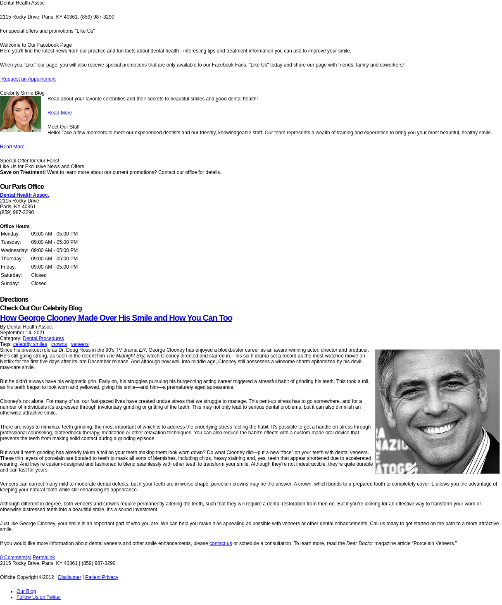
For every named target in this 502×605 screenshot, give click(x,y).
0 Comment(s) (15, 557)
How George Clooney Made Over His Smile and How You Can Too (116, 317)
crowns (59, 344)
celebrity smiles (30, 344)
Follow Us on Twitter (39, 597)
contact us (220, 543)
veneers (80, 344)
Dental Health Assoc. (24, 195)
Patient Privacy (101, 577)
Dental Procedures (43, 338)
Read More (60, 113)
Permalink (44, 557)
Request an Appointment (28, 79)
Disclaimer (69, 577)
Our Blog (26, 591)
